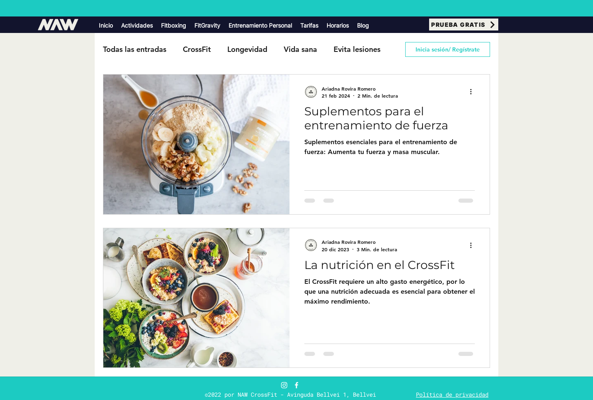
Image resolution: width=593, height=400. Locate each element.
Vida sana (300, 49)
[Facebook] (296, 385)
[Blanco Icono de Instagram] (284, 385)
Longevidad (247, 49)
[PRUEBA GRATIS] (463, 24)
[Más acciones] (474, 92)
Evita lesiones (357, 49)
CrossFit (197, 49)
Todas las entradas (134, 49)
